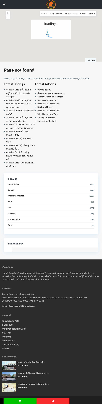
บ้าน (9, 207)
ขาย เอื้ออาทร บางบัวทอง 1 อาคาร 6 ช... (33, 384)
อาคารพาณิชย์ (14, 219)
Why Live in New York (47, 100)
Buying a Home (44, 107)
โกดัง (10, 225)
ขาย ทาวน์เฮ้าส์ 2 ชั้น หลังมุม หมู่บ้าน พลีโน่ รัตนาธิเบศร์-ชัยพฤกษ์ (18, 93)
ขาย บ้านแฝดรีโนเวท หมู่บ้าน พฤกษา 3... (33, 373)
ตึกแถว (11, 190)
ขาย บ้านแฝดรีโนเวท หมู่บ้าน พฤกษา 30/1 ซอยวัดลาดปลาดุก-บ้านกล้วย (19, 104)
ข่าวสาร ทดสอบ (44, 89)
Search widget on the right (50, 96)
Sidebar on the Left (46, 121)
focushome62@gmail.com (22, 305)
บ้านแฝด (11, 213)
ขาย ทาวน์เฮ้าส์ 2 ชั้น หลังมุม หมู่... (30, 362)
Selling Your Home (46, 117)
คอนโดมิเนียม (13, 184)
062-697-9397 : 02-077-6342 (28, 300)
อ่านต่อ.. (46, 279)
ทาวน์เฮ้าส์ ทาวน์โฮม (16, 196)
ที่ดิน (10, 201)
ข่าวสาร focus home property (51, 93)
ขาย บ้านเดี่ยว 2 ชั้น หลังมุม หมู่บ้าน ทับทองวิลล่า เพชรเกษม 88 (19, 156)
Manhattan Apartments (48, 103)
